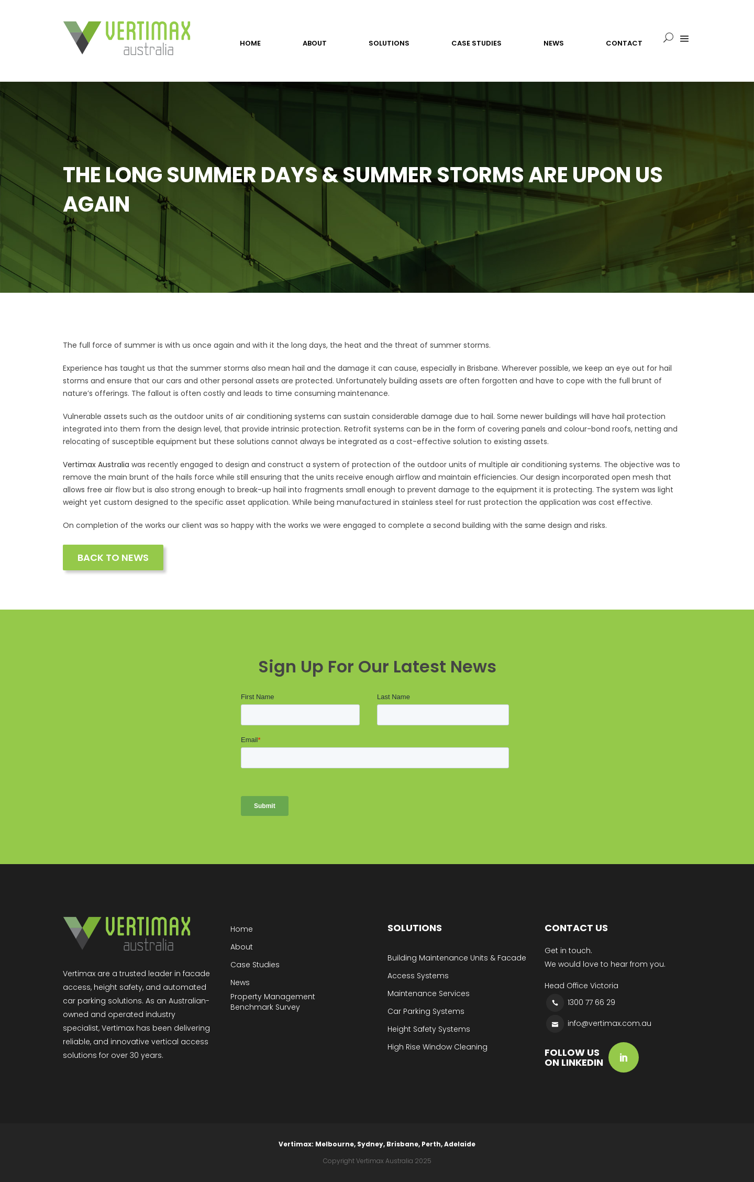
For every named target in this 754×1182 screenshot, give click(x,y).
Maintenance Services (428, 993)
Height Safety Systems (428, 1029)
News (240, 982)
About (241, 947)
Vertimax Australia (96, 464)
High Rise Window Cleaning (437, 1047)
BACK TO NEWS (113, 557)
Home (241, 929)
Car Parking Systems (425, 1011)
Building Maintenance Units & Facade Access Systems (456, 967)
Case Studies (255, 964)
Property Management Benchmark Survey (272, 1001)
